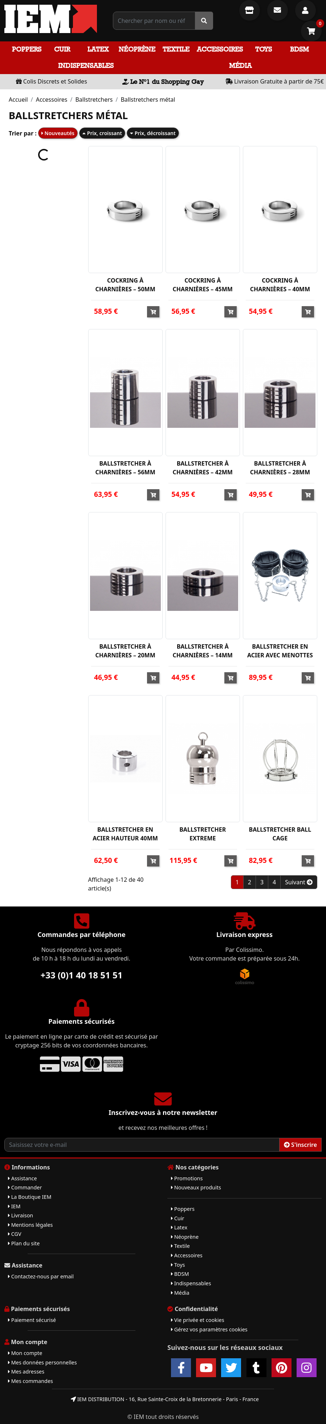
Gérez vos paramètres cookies (209, 1329)
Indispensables (86, 65)
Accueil (18, 100)
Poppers (26, 49)
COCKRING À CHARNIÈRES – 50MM (125, 284)
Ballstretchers (94, 100)
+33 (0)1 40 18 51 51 (82, 975)
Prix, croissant (102, 133)
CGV (14, 1233)
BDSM (299, 49)
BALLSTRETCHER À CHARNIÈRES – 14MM (203, 650)
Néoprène (137, 49)
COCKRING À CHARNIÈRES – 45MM (203, 284)
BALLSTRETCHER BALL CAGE (280, 833)
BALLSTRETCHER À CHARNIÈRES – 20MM (125, 650)
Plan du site (24, 1243)
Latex (98, 49)
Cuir (62, 49)
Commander (25, 1187)
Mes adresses (26, 1371)
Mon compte (25, 1353)
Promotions (187, 1178)
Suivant (299, 882)
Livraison (20, 1215)
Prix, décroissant (153, 133)
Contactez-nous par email (41, 1276)
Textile (176, 49)
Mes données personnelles (42, 1362)
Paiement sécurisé (32, 1320)
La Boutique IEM (30, 1196)
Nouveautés (57, 133)
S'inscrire (300, 1145)
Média (240, 65)
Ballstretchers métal (148, 100)
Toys (263, 49)
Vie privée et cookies (197, 1320)
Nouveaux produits (196, 1187)
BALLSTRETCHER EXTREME (202, 833)
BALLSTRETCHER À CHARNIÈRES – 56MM (125, 467)
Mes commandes (30, 1381)
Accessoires (220, 49)
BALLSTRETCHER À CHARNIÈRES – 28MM (280, 467)
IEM (14, 1206)
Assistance (22, 1178)
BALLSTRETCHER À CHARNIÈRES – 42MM (203, 467)
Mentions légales (30, 1224)
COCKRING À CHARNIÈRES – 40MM (280, 284)
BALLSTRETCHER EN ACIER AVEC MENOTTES (280, 650)
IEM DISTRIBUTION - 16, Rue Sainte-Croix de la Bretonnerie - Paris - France (165, 1399)
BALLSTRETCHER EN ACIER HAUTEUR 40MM (125, 833)
